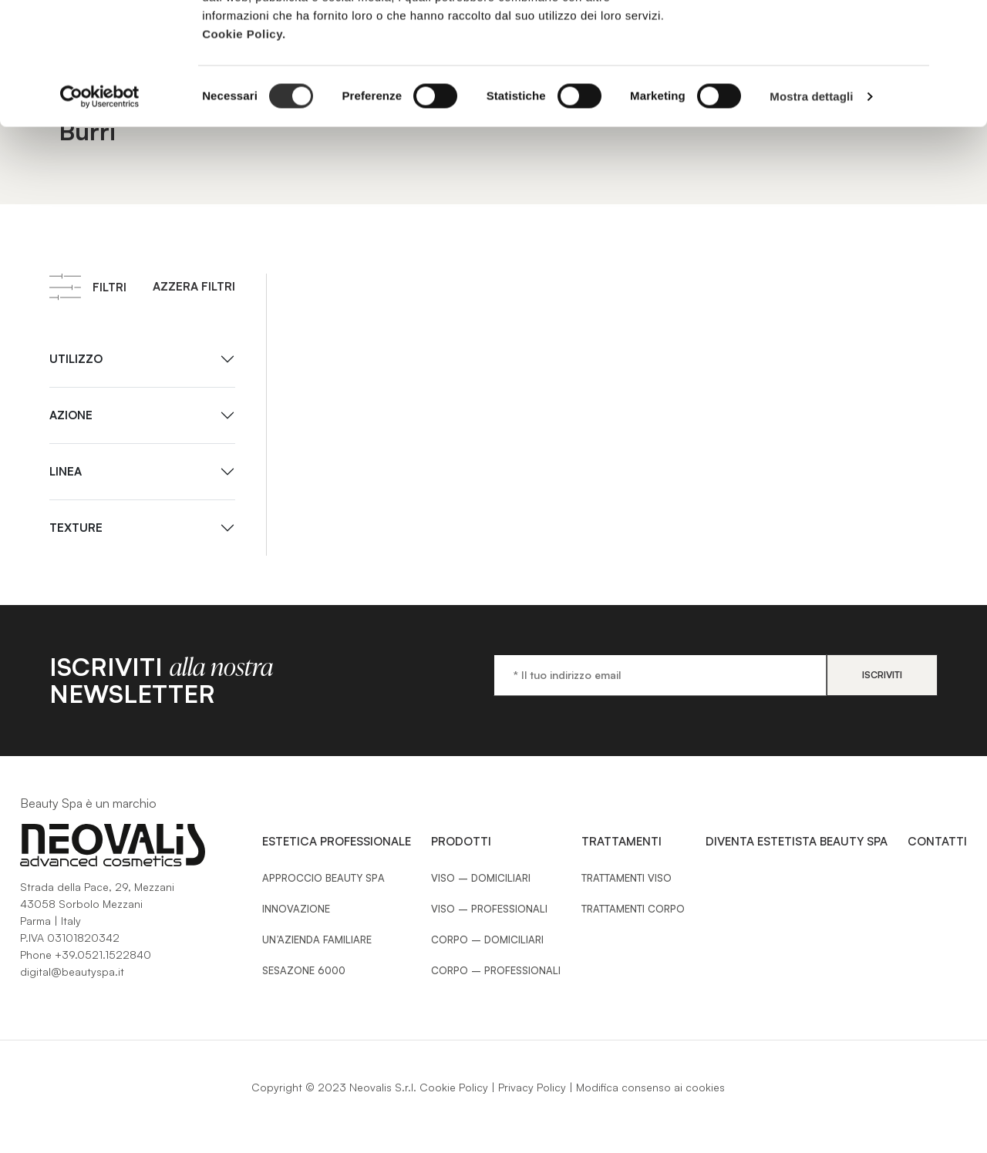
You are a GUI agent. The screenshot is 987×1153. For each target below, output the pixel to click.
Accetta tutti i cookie (819, 40)
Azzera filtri (194, 286)
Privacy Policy (532, 1087)
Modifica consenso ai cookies (650, 1087)
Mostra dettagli (811, 210)
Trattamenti (621, 841)
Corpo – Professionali (496, 970)
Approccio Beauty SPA (323, 878)
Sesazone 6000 (303, 970)
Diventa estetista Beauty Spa (797, 841)
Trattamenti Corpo (633, 909)
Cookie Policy (453, 1087)
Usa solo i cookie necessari (818, 91)
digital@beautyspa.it (72, 971)
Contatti (937, 841)
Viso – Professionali (489, 909)
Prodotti (461, 841)
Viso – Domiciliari (481, 878)
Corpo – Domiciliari (487, 939)
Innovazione (296, 909)
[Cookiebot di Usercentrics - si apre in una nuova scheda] (99, 211)
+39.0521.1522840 (103, 954)
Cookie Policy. (243, 148)
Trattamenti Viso (626, 878)
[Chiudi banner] (963, 23)
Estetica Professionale (336, 841)
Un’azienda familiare (317, 939)
